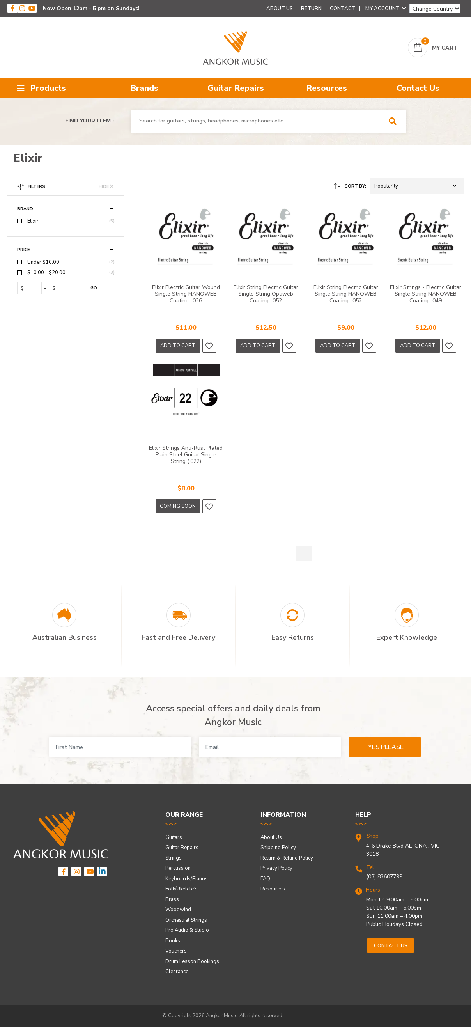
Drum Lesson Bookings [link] (192, 961)
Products (41, 88)
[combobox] (257, 120)
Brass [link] (172, 899)
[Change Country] (434, 8)
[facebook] (12, 8)
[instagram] (22, 8)
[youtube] (32, 8)
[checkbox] (66, 221)
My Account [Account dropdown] (385, 8)
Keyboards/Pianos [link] (186, 878)
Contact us (390, 945)
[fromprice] (31, 288)
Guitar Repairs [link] (181, 847)
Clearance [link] (176, 971)
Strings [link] (173, 858)
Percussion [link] (178, 868)
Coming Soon (178, 506)
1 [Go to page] (304, 553)
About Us (279, 8)
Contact (343, 8)
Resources (326, 88)
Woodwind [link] (178, 909)
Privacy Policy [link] (276, 868)
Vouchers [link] (176, 950)
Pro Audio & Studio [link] (187, 930)
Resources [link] (272, 888)
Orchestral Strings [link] (186, 920)
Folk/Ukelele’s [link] (181, 888)
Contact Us (418, 88)
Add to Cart (178, 345)
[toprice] (62, 288)
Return (311, 8)
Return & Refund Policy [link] (286, 858)
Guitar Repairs (235, 88)
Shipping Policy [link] (278, 847)
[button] (417, 186)
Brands (144, 88)
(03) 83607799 (384, 876)
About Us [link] (271, 837)
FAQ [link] (265, 878)
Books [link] (172, 940)
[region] (65, 369)
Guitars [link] (173, 837)
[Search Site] (395, 121)
